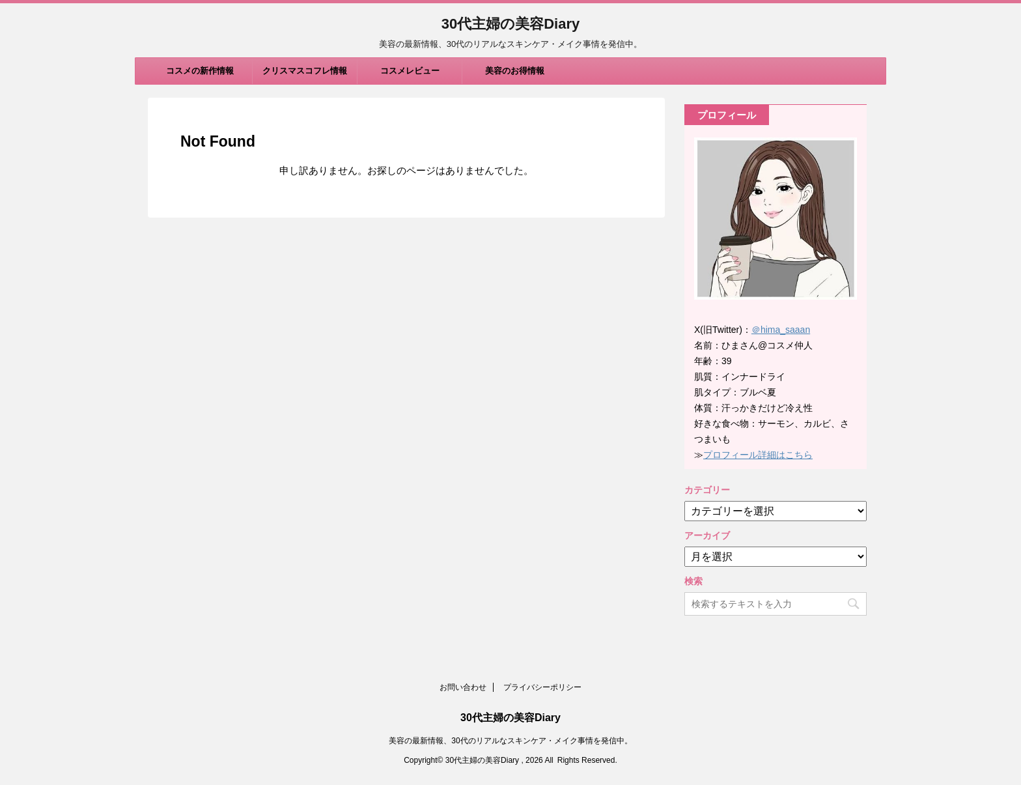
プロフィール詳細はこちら (758, 455)
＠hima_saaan (780, 329)
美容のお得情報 (514, 71)
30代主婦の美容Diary (510, 24)
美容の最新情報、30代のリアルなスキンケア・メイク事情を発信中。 (510, 740)
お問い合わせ (463, 687)
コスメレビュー (410, 71)
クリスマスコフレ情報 (304, 71)
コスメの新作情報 (200, 71)
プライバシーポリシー (542, 687)
